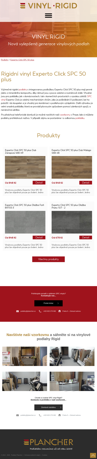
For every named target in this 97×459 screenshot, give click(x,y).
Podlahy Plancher (16, 455)
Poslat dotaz (48, 303)
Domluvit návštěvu (48, 407)
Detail (39, 182)
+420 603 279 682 (49, 311)
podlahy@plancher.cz (28, 311)
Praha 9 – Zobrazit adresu (71, 311)
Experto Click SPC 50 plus (22, 60)
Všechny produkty (48, 259)
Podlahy (4, 60)
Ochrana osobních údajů (32, 455)
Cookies (44, 455)
